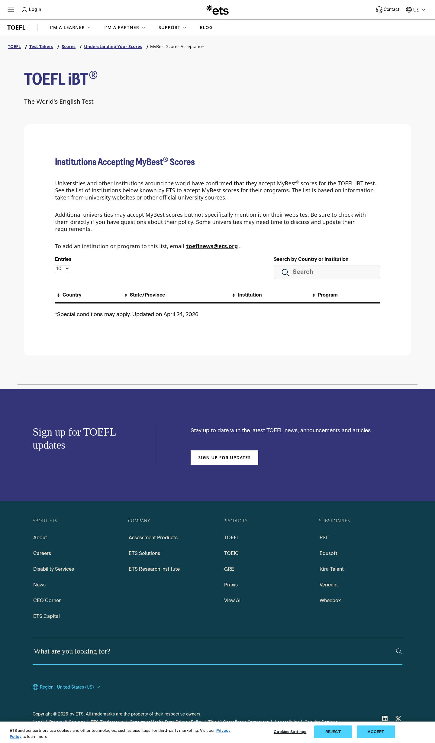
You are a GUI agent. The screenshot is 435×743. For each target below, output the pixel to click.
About (40, 537)
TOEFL (231, 537)
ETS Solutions (144, 553)
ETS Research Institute (154, 569)
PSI (323, 537)
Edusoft (328, 553)
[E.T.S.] (217, 9)
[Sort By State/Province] (144, 295)
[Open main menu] (10, 9)
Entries (63, 259)
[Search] (398, 651)
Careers (42, 553)
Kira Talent (332, 569)
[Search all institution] (327, 272)
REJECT (333, 731)
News (39, 585)
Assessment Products (153, 537)
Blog (206, 27)
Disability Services (53, 569)
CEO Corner (47, 600)
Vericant (329, 585)
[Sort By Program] (324, 295)
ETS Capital (46, 616)
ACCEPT (376, 731)
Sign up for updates (224, 457)
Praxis (231, 585)
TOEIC (231, 553)
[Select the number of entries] (62, 268)
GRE (229, 569)
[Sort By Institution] (246, 295)
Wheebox (330, 600)
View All (233, 600)
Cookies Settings (290, 731)
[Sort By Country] (69, 295)
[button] (71, 27)
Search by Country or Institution (311, 259)
